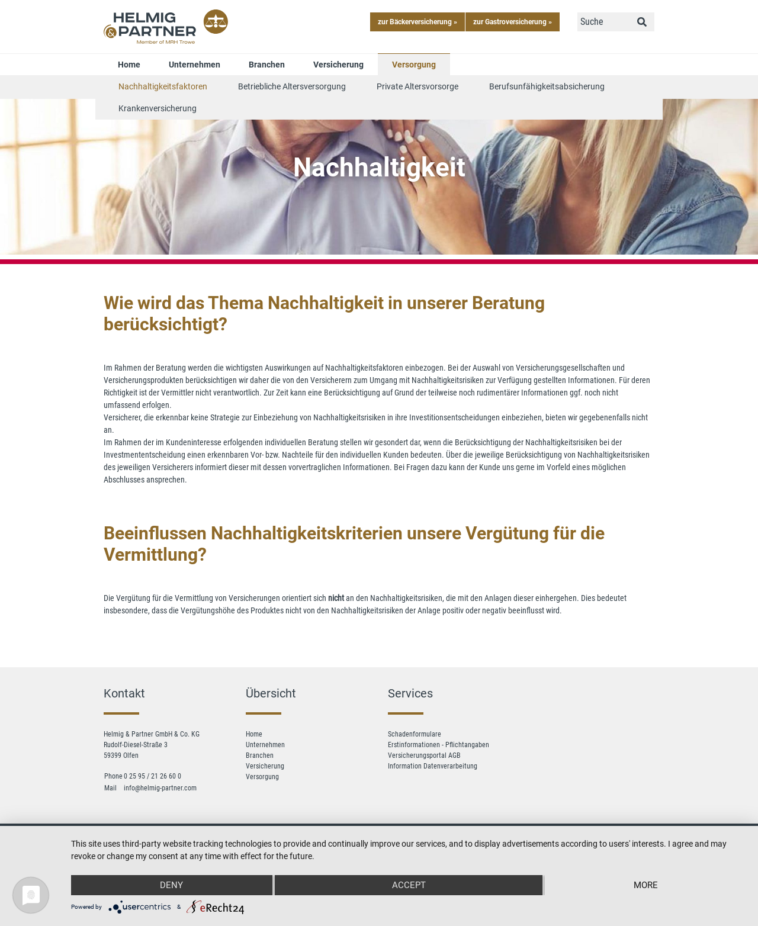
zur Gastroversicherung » (512, 22)
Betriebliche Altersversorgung (292, 86)
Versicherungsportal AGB (424, 755)
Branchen (267, 64)
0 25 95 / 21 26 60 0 (152, 776)
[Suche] (603, 21)
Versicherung (338, 64)
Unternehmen (194, 64)
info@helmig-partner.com (160, 788)
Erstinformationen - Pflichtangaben (438, 745)
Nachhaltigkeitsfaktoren (162, 86)
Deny (171, 885)
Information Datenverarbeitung (432, 766)
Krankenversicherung (157, 108)
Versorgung (414, 64)
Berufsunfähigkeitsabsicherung (547, 86)
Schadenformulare (414, 734)
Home (129, 64)
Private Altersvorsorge (417, 86)
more (646, 885)
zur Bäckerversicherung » (417, 22)
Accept (409, 885)
